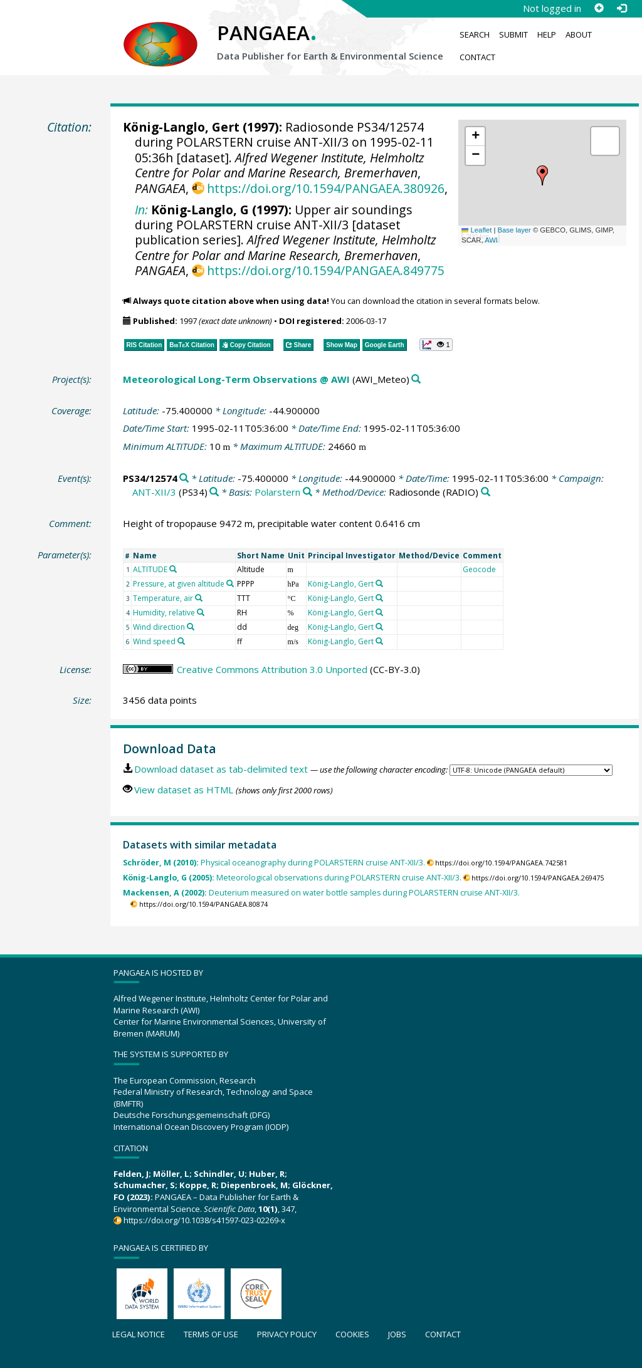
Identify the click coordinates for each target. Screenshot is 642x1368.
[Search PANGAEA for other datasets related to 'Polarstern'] (307, 492)
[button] (542, 175)
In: (141, 209)
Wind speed (154, 641)
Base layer (514, 230)
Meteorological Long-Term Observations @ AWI (236, 379)
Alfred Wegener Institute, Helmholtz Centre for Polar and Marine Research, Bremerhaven (279, 165)
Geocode (479, 569)
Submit (513, 34)
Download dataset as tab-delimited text (221, 769)
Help (546, 34)
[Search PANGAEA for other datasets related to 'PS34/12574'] (184, 478)
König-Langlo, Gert (181, 126)
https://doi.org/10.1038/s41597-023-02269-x (204, 1220)
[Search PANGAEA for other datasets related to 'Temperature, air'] (199, 598)
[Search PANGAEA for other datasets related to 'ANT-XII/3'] (214, 492)
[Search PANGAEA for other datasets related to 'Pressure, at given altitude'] (230, 583)
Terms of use (211, 1334)
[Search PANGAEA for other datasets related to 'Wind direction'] (190, 626)
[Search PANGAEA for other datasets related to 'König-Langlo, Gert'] (379, 583)
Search (475, 34)
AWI (491, 240)
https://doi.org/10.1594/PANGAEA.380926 (326, 188)
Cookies (352, 1334)
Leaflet (476, 230)
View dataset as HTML (183, 789)
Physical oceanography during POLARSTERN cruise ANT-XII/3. (274, 862)
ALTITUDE (150, 569)
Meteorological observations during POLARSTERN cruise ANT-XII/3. (292, 877)
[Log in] (621, 8)
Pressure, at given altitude (178, 583)
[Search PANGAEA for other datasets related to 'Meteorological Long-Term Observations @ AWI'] (416, 379)
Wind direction (159, 627)
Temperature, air (163, 598)
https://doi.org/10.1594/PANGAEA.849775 (326, 270)
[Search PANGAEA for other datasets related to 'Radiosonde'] (485, 492)
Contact (477, 57)
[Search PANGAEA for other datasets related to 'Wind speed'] (181, 641)
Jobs (397, 1334)
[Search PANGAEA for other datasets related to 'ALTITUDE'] (173, 569)
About (579, 34)
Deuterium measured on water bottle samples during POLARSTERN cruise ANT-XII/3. (321, 892)
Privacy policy (287, 1334)
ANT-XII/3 (154, 492)
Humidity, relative (164, 612)
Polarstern (277, 492)
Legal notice (138, 1334)
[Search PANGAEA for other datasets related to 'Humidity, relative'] (200, 612)
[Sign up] (598, 8)
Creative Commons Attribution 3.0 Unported (272, 669)
